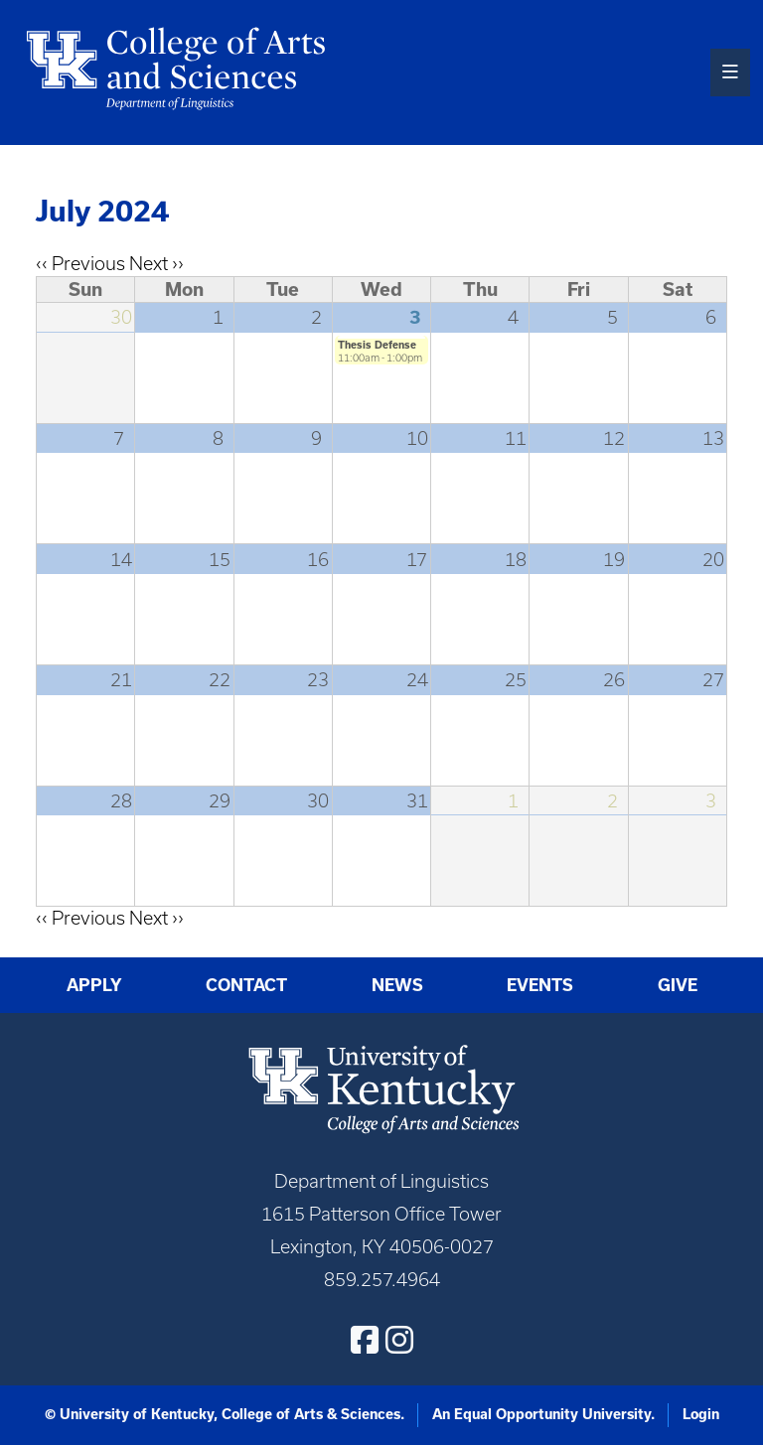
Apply (94, 985)
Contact (246, 985)
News (397, 985)
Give (677, 985)
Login (701, 1414)
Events (540, 985)
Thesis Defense (377, 345)
